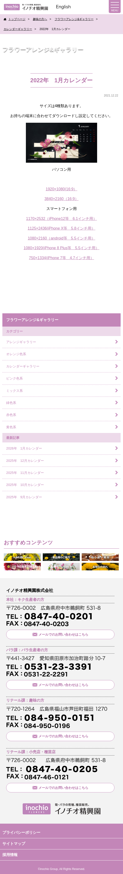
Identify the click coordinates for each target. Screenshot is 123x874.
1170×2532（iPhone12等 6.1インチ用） (61, 219)
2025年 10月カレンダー (25, 485)
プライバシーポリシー (21, 832)
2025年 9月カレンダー (24, 497)
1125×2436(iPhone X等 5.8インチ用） (61, 228)
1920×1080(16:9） (61, 189)
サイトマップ (13, 844)
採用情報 (10, 855)
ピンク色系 (14, 378)
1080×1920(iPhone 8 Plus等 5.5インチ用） (61, 248)
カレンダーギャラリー (18, 29)
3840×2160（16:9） (61, 199)
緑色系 (11, 403)
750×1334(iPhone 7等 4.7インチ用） (61, 258)
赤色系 (11, 415)
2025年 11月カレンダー (25, 473)
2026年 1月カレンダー (24, 448)
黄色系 (11, 427)
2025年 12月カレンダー (25, 461)
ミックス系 (14, 391)
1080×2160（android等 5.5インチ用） (61, 238)
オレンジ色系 (16, 354)
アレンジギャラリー (21, 342)
